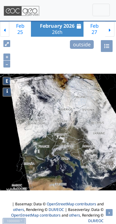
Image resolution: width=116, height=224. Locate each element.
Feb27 (94, 28)
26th (61, 28)
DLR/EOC (56, 209)
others (18, 209)
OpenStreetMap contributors (71, 204)
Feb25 (20, 28)
